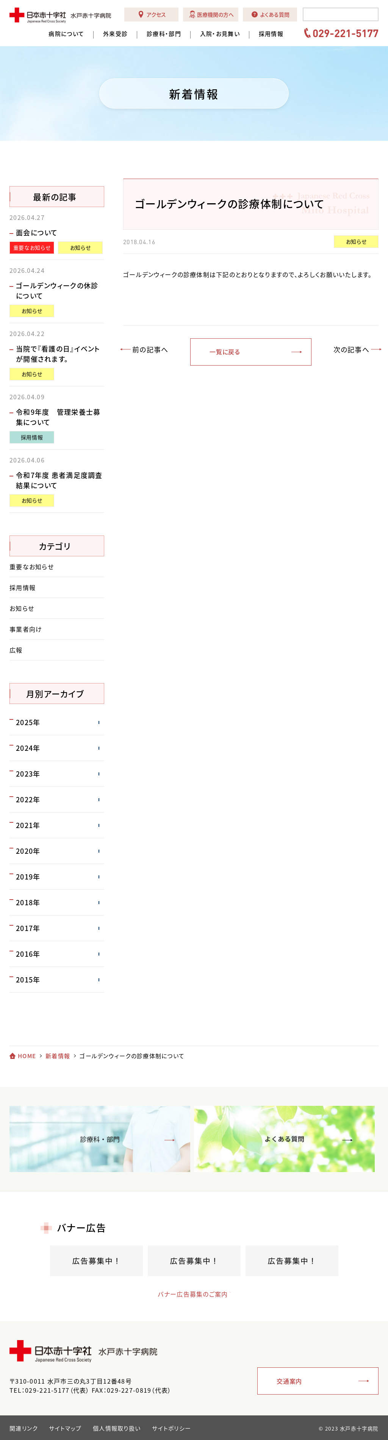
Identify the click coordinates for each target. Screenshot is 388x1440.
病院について (66, 34)
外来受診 (115, 34)
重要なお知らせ (31, 247)
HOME (27, 1056)
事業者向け (25, 629)
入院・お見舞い (220, 34)
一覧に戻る (225, 351)
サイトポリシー (171, 1428)
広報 (16, 649)
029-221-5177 (346, 32)
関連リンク (23, 1428)
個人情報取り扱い (117, 1428)
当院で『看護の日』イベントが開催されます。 (58, 354)
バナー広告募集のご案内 (187, 1293)
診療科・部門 (164, 34)
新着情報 (57, 1056)
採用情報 (271, 34)
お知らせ (356, 241)
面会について (37, 232)
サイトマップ (65, 1428)
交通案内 (289, 1381)
